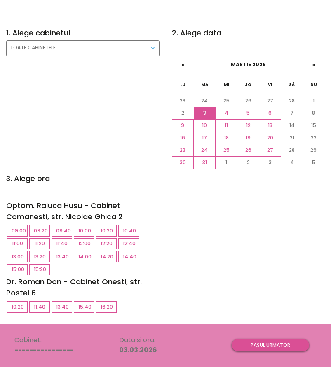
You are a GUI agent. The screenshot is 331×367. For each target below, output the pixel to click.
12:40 (131, 243)
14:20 (109, 256)
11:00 (20, 243)
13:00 (20, 256)
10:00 (86, 230)
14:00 (86, 256)
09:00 (20, 230)
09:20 (42, 230)
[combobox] (83, 48)
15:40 (86, 306)
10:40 (131, 230)
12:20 (109, 243)
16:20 (109, 306)
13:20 (42, 256)
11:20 (42, 243)
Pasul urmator (270, 344)
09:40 (64, 230)
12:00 (86, 243)
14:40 (131, 256)
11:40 (64, 243)
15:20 (42, 269)
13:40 (64, 256)
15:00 (20, 269)
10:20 (109, 230)
